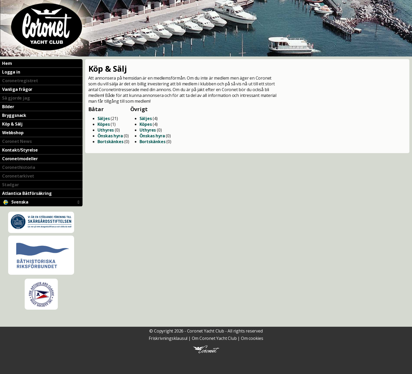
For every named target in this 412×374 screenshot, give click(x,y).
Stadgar (10, 185)
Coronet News (17, 141)
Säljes (103, 118)
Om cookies (252, 338)
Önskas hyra (110, 136)
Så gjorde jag (16, 98)
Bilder (8, 107)
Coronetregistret (20, 81)
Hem (7, 63)
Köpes (103, 124)
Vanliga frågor (17, 89)
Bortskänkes (110, 141)
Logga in (11, 72)
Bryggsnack (14, 115)
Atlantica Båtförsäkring (27, 193)
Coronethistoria (18, 167)
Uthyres (105, 130)
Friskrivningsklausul (168, 338)
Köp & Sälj (12, 124)
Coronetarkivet (18, 176)
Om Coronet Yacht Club (214, 338)
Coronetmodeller (20, 159)
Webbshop (12, 133)
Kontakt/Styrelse (20, 150)
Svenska (40, 202)
